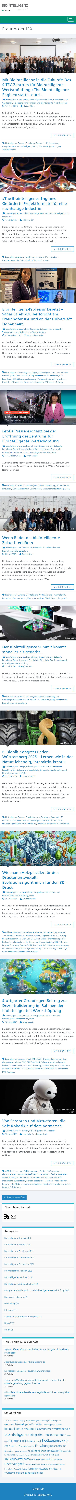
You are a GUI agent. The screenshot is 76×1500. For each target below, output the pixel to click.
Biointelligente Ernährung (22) (18, 1251)
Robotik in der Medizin (12, 1184)
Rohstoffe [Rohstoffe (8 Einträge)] (53, 1464)
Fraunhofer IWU (40, 945)
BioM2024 (20, 935)
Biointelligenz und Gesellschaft (48, 449)
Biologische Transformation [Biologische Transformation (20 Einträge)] (45, 1435)
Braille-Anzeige (16, 1171)
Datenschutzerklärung (38, 1495)
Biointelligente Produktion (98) (19, 1264)
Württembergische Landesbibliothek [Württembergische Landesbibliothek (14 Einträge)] (23, 1472)
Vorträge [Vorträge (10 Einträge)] (33, 1469)
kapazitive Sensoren (53, 1177)
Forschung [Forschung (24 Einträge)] (42, 1446)
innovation (53, 143)
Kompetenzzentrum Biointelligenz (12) (22, 1316)
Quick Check (25, 260)
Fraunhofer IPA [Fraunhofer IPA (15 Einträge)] (58, 1445)
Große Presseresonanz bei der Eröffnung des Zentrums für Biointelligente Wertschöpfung (30, 436)
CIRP (24, 939)
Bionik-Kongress (33, 817)
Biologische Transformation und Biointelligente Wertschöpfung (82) (36, 1290)
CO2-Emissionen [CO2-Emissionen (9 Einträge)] (11, 1446)
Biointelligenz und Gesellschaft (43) (21, 1284)
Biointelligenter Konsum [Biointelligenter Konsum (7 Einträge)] (53, 1425)
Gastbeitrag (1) (11, 1303)
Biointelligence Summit (15, 485)
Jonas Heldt (42, 1134)
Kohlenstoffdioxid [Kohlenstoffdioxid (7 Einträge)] (22, 1455)
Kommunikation (19, 598)
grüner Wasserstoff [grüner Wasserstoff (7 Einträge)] (22, 1451)
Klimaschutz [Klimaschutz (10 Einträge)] (65, 1451)
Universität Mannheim (46, 823)
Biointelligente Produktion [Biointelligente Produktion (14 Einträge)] (29, 1424)
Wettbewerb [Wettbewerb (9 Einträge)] (56, 1469)
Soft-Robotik (15, 1187)
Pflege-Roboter (60, 1181)
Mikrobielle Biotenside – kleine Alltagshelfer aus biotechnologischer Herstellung (36, 1394)
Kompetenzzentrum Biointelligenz (16, 146)
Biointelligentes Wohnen (23, 449)
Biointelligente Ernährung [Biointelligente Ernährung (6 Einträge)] (39, 1421)
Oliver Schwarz (29, 776)
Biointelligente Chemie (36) (17, 1238)
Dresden (64, 942)
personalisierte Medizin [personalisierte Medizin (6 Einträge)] (32, 1464)
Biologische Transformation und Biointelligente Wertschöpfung (40, 103)
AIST (7, 1171)
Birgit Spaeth (32, 456)
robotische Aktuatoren (32, 1184)
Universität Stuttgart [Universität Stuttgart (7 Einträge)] (21, 1469)
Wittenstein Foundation (34, 382)
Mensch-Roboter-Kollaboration (39, 1181)
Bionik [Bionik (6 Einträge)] (6, 1441)
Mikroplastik (40, 948)
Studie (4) (8, 1329)
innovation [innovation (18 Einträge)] (53, 1450)
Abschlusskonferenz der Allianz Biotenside (24, 1362)
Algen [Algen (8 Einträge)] (28, 1421)
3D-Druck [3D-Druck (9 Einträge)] (8, 1421)
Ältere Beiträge (14, 1197)
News (31, 895)
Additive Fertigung (13, 932)
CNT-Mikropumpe (30, 1171)
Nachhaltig (51, 948)
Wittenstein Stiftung (54, 382)
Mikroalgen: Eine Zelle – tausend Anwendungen (27, 1371)
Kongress (65, 945)
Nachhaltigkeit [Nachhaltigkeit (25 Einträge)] (14, 1464)
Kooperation (62, 598)
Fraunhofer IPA (42, 143)
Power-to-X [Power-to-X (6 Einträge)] (45, 1464)
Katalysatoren (54, 945)
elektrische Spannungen (12, 1174)
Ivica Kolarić (28, 1134)
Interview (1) (10, 1310)
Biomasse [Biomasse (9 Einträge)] (67, 1435)
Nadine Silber (29, 106)
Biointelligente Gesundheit (17, 99)
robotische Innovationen (53, 1184)
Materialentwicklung (11, 948)
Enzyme (5, 945)
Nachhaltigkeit (63, 948)
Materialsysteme (27, 948)
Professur (41, 379)
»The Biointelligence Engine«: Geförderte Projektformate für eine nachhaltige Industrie (34, 203)
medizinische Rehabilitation (13, 1181)
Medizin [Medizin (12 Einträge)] (49, 1459)
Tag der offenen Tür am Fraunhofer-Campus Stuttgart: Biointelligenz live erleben (36, 1351)
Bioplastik (57, 935)
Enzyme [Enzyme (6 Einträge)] (32, 1446)
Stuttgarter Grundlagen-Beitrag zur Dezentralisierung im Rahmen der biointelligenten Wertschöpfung (34, 1005)
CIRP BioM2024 (33, 939)
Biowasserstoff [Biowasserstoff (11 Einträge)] (34, 1441)
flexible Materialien (59, 1174)
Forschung (30, 143)
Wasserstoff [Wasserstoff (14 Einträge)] (43, 1468)
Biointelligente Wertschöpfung (39, 595)
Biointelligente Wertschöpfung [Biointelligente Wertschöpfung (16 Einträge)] (52, 1428)
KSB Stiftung (18, 379)
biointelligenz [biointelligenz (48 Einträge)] (15, 1434)
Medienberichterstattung (53, 489)
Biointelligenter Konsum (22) (18, 1270)
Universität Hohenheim (56, 379)
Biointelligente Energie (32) (17, 1244)
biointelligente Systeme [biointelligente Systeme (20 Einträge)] (19, 1428)
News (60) (9, 1323)
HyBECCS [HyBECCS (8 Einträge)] (33, 1451)
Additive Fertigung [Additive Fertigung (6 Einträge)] (19, 1421)
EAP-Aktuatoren (54, 1171)
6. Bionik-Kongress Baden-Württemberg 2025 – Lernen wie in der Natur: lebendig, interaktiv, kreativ (37, 757)
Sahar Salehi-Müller (35, 335)
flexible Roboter (9, 1177)
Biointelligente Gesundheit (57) (19, 1257)
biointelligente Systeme (15, 143)
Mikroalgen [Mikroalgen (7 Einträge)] (58, 1459)
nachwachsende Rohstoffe (13, 952)
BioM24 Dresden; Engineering (39, 935)
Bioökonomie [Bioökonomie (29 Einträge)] (51, 1440)
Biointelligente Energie (15, 446)
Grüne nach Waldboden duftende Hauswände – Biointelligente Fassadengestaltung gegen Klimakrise (34, 1382)
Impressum (38, 1489)
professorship (30, 379)
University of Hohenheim (12, 382)
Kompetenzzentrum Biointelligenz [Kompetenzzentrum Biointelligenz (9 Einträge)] (44, 1455)
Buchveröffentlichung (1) (16, 1297)
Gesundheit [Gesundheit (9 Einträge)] (9, 1451)
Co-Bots (43, 1171)
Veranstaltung (21, 703)
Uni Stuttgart (43, 260)
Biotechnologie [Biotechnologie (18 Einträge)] (18, 1440)
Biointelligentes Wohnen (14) (18, 1277)
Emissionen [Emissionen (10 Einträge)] (24, 1446)
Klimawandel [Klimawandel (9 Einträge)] (9, 1455)
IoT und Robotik (37, 1177)
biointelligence (11, 372)
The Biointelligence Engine (49, 146)
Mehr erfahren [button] (62, 135)
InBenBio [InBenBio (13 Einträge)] (41, 1450)
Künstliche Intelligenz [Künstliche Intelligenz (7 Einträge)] (37, 1459)
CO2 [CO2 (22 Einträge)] (65, 1441)
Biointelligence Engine (14, 257)
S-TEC (34, 146)
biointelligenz (44, 372)
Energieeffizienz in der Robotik (37, 1174)
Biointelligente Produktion (41, 99)
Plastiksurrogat (32, 952)
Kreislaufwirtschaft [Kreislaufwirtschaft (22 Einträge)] (16, 1459)
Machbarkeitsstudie (10, 260)
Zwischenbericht (9, 149)
